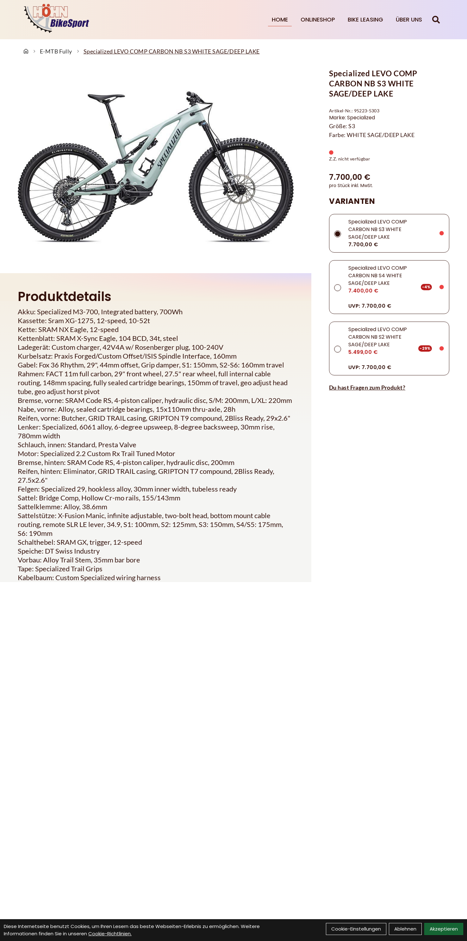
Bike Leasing (365, 19)
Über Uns (409, 19)
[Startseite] (25, 51)
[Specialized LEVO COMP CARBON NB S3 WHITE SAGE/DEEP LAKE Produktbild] (156, 167)
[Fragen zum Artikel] (389, 387)
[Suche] (436, 19)
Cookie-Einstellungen (356, 928)
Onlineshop (318, 19)
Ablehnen (405, 928)
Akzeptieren (444, 928)
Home (280, 19)
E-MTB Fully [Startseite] (56, 51)
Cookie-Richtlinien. (110, 933)
